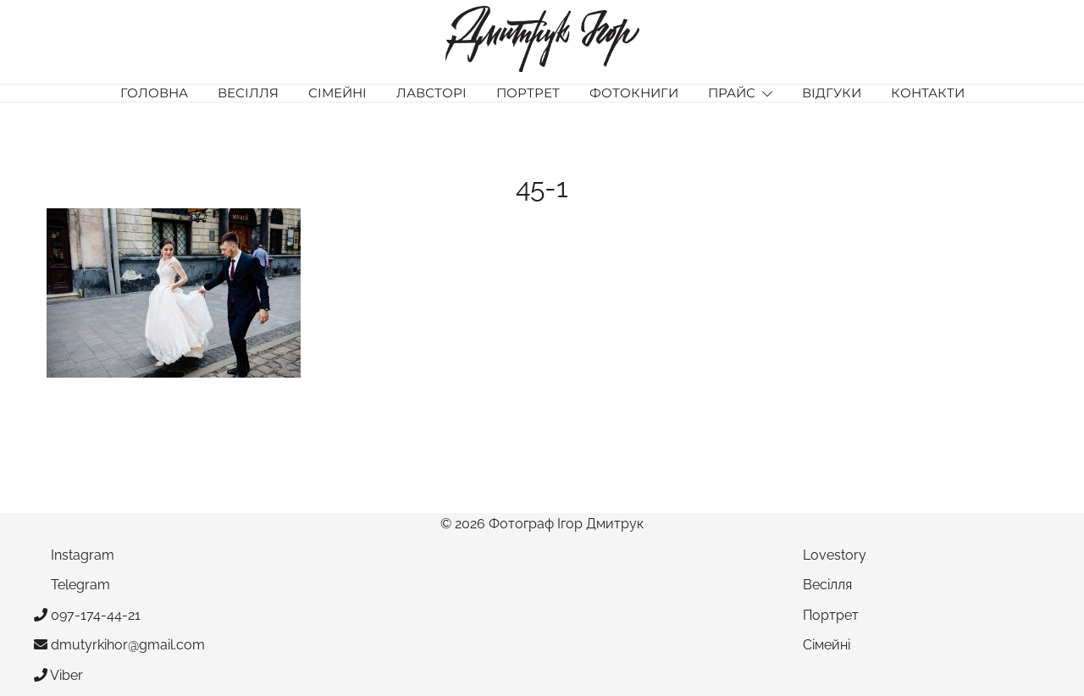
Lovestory (834, 555)
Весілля (248, 93)
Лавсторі (431, 93)
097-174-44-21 (87, 615)
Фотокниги (633, 93)
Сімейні (337, 93)
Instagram (74, 555)
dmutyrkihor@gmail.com (119, 645)
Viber (58, 675)
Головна (154, 93)
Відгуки (831, 93)
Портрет (528, 93)
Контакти (928, 93)
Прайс (731, 93)
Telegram (72, 585)
